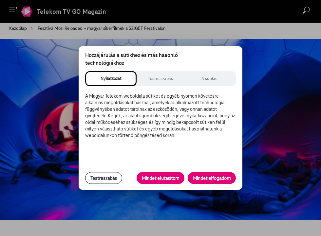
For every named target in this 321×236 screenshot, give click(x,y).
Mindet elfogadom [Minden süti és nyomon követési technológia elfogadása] (212, 178)
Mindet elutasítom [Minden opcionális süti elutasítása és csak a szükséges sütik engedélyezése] (160, 178)
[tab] (111, 78)
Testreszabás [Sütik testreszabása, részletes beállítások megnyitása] (103, 178)
